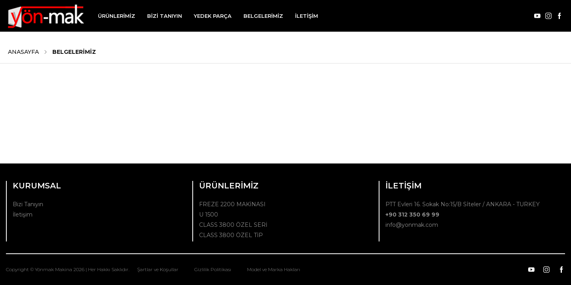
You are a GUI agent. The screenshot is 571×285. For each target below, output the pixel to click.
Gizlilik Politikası (212, 269)
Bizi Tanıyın (28, 204)
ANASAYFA (23, 51)
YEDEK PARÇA (213, 16)
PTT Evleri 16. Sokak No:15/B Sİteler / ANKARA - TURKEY (462, 204)
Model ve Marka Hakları (273, 269)
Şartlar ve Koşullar (157, 269)
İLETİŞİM (306, 16)
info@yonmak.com (411, 224)
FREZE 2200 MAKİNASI (232, 204)
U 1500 (208, 214)
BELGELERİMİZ (263, 16)
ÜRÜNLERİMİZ (116, 16)
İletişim (23, 214)
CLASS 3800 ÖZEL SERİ (233, 224)
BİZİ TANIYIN (164, 16)
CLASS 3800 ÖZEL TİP (231, 235)
